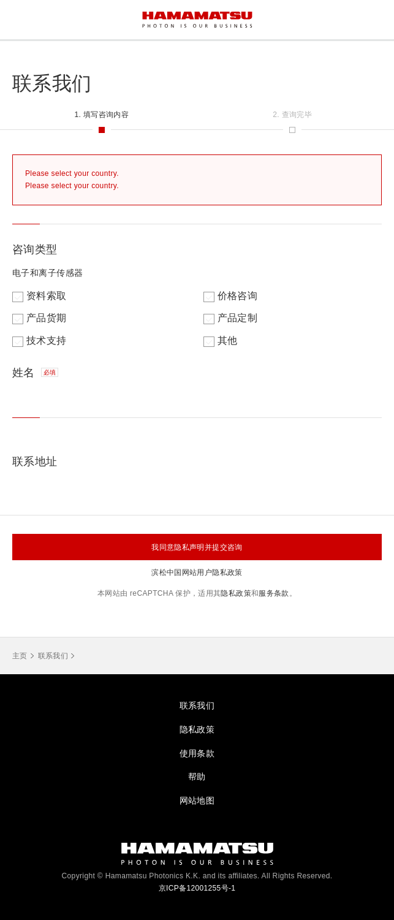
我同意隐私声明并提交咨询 (196, 547)
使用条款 (197, 753)
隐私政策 (236, 593)
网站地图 (197, 800)
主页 (20, 656)
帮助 (197, 776)
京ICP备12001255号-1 (197, 888)
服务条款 (274, 593)
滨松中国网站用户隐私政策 (196, 572)
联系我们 (53, 656)
